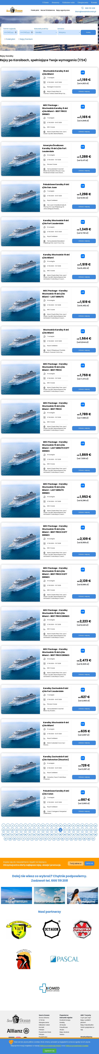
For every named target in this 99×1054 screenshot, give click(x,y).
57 (56, 834)
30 (34, 830)
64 (87, 834)
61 (73, 834)
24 (8, 830)
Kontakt (94, 3)
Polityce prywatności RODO (50, 1046)
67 (6, 839)
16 (69, 826)
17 (73, 826)
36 (60, 830)
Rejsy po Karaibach (14, 60)
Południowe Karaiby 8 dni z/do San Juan (55, 186)
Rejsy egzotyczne (63, 10)
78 (54, 839)
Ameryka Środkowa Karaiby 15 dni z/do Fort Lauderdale (54, 148)
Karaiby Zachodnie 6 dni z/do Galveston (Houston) (55, 758)
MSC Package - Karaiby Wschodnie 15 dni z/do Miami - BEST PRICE (55, 367)
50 (25, 834)
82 (71, 839)
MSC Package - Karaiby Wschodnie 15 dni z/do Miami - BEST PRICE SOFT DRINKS (55, 530)
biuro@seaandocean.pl (85, 11)
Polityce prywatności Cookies (76, 1046)
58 (60, 834)
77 (49, 839)
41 (82, 830)
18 (78, 826)
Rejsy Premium (26, 39)
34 (52, 830)
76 (45, 839)
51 (30, 834)
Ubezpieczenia (83, 3)
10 (43, 826)
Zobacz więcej (84, 91)
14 (60, 826)
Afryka (62, 1030)
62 (78, 834)
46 (8, 834)
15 (65, 826)
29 (30, 830)
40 (78, 830)
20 (87, 826)
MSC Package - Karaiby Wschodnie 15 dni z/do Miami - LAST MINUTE (55, 293)
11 (47, 826)
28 (25, 830)
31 (38, 830)
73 (32, 839)
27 (21, 830)
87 (93, 839)
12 (51, 826)
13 (56, 826)
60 (69, 834)
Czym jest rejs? (86, 1018)
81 (67, 839)
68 (10, 839)
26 (17, 830)
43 (91, 830)
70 (19, 839)
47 (12, 834)
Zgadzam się (49, 1051)
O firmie (45, 3)
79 (58, 839)
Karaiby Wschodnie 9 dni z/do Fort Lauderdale (55, 222)
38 (69, 830)
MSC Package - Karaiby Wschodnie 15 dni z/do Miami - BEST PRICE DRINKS (55, 613)
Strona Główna (44, 1018)
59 (65, 834)
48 (17, 834)
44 (95, 830)
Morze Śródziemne (48, 10)
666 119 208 (90, 8)
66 (95, 834)
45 (4, 834)
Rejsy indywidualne (87, 1025)
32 (43, 830)
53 (39, 834)
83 (76, 839)
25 (12, 830)
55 (47, 834)
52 (34, 834)
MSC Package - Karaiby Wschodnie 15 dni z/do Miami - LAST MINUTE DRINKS (55, 488)
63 (82, 834)
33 (47, 830)
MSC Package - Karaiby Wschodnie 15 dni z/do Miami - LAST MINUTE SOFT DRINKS (55, 446)
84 (80, 839)
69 (15, 839)
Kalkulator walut (69, 3)
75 (41, 839)
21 (91, 826)
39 (74, 830)
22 (95, 826)
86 (89, 839)
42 (87, 830)
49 (21, 834)
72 (28, 839)
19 (82, 826)
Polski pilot (35, 10)
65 (91, 834)
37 (65, 830)
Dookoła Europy (65, 1020)
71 (23, 839)
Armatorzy (55, 3)
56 (52, 834)
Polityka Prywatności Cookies (43, 1036)
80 (63, 839)
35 (56, 830)
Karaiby (62, 1022)
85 (84, 839)
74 (36, 839)
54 (43, 834)
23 (4, 830)
